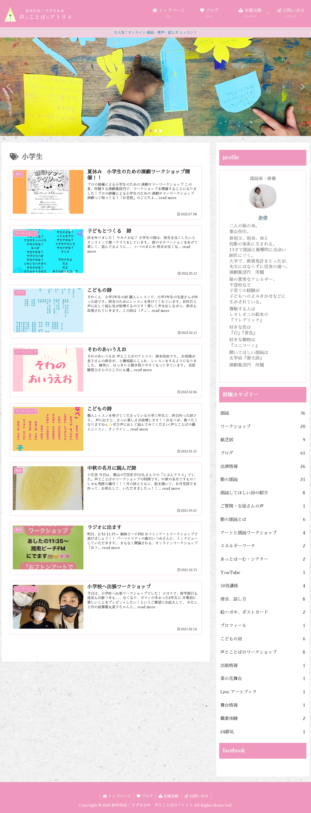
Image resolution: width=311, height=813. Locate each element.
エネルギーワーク (263, 546)
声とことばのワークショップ (263, 652)
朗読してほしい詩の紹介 (263, 493)
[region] (155, 87)
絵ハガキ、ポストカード (263, 612)
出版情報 (263, 666)
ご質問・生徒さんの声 (263, 506)
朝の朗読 (263, 480)
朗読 (263, 413)
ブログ (263, 453)
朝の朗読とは (263, 520)
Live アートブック (263, 692)
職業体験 (263, 719)
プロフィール (263, 626)
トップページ (117, 796)
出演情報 (263, 467)
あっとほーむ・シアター (263, 559)
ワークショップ (263, 427)
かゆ (263, 217)
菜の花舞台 (263, 679)
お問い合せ (196, 796)
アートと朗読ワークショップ (263, 533)
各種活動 (169, 796)
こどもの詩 (263, 639)
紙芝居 (263, 440)
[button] (8, 86)
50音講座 (263, 586)
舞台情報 (263, 705)
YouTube (263, 573)
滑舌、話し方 (263, 599)
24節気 (263, 732)
